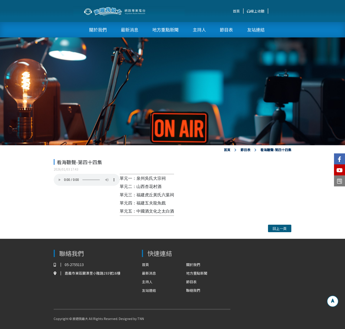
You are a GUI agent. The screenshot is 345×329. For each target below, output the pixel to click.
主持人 (199, 29)
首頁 (236, 11)
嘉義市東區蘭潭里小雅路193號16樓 (87, 273)
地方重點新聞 (165, 29)
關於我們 (98, 29)
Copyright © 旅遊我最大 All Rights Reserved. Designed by (95, 318)
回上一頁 (280, 228)
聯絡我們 (193, 290)
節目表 (226, 29)
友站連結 (256, 29)
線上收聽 (255, 11)
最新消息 (129, 29)
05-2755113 (69, 264)
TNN (140, 318)
